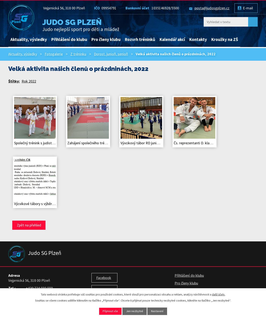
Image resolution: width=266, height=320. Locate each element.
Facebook (103, 277)
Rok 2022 (29, 81)
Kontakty (198, 39)
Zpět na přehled (29, 225)
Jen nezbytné (134, 311)
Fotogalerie (54, 54)
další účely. (218, 294)
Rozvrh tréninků (140, 39)
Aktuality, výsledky (28, 39)
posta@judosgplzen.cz (212, 8)
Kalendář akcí (172, 39)
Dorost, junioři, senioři (111, 54)
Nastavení (157, 311)
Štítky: (14, 81)
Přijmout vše (110, 311)
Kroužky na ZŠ (224, 39)
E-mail (248, 8)
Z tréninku (78, 54)
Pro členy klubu (106, 39)
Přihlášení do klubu (69, 39)
